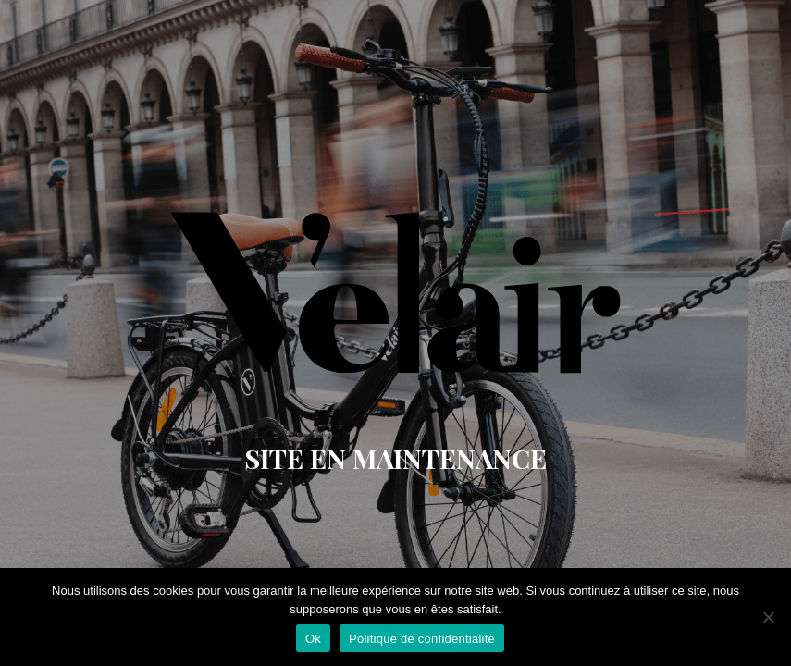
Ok (313, 639)
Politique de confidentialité (422, 639)
